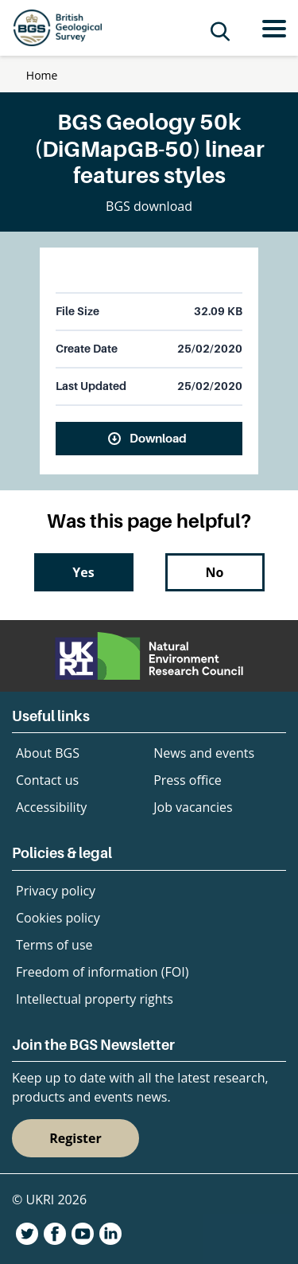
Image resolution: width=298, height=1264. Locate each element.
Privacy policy (55, 890)
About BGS (47, 753)
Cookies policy (58, 918)
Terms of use (54, 945)
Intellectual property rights (94, 999)
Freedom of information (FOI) (102, 972)
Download (158, 438)
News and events (203, 753)
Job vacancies (192, 807)
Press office (187, 780)
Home (42, 75)
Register (75, 1138)
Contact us (47, 780)
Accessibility (51, 807)
